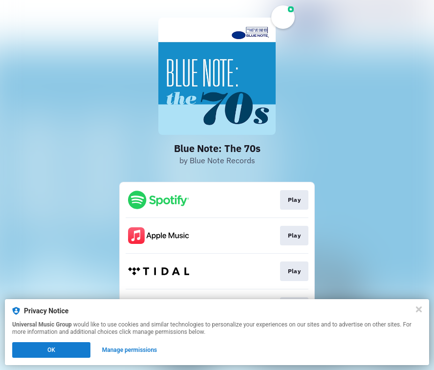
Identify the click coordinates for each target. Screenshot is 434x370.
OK (51, 350)
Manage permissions (129, 350)
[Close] (419, 309)
